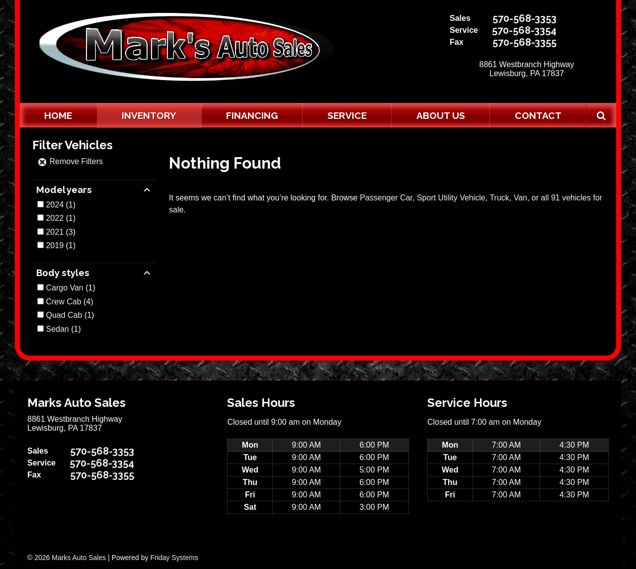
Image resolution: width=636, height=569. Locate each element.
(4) (69, 301)
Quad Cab (64, 315)
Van (520, 197)
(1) (61, 204)
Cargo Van (64, 288)
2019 (55, 245)
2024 (55, 204)
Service (347, 115)
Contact (538, 115)
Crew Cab (63, 301)
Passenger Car (386, 197)
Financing (252, 115)
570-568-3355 (524, 42)
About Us (440, 115)
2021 (55, 232)
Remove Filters (70, 161)
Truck (499, 197)
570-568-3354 (524, 30)
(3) (61, 232)
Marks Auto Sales (79, 558)
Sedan (57, 329)
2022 (55, 218)
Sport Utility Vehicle (451, 197)
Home (58, 115)
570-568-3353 (524, 18)
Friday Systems (174, 558)
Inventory (149, 115)
